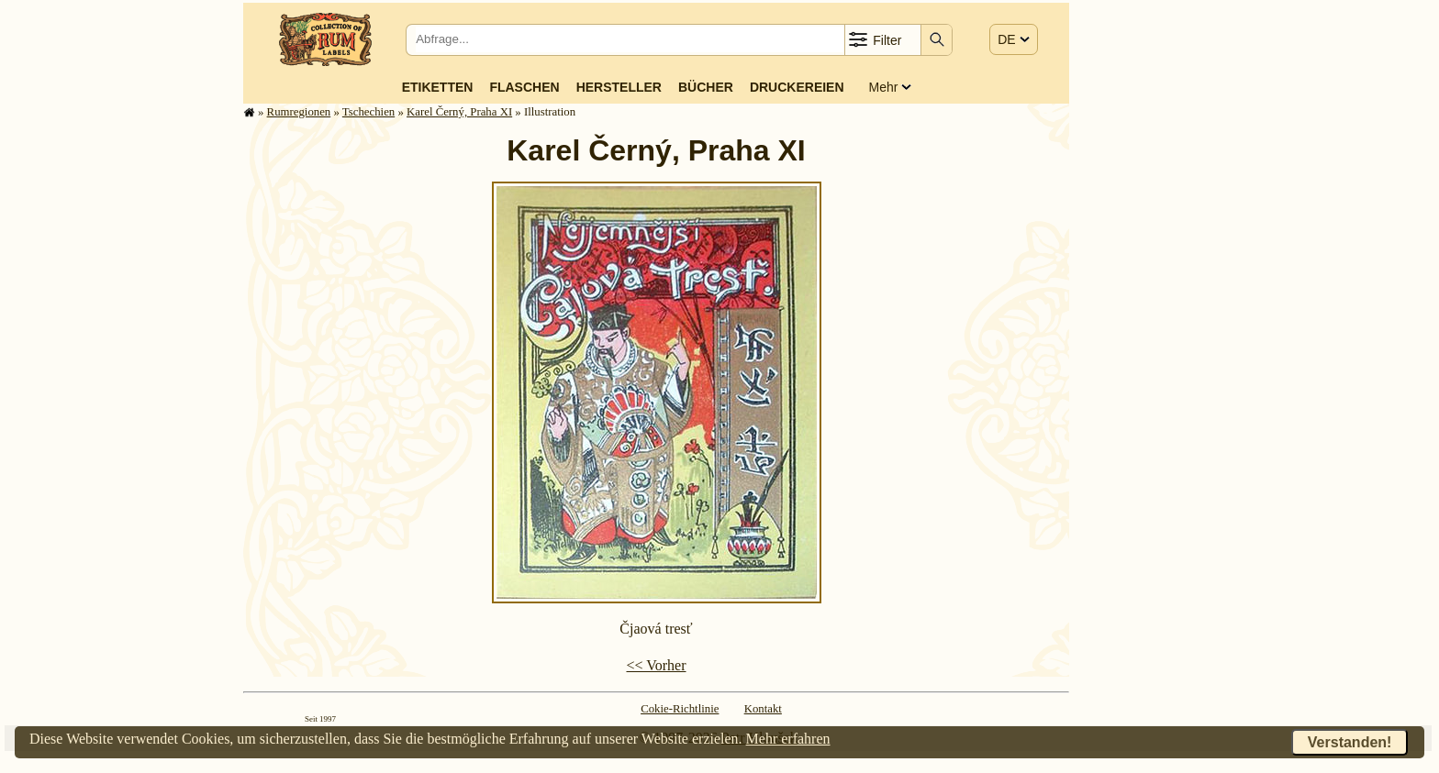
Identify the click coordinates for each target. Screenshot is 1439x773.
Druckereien (797, 87)
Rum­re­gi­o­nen (299, 111)
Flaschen (524, 87)
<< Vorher (656, 665)
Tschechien (368, 111)
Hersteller (619, 87)
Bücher (705, 87)
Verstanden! (1350, 742)
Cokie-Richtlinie (680, 708)
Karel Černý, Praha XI (459, 111)
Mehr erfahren (788, 738)
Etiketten (438, 87)
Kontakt (763, 708)
